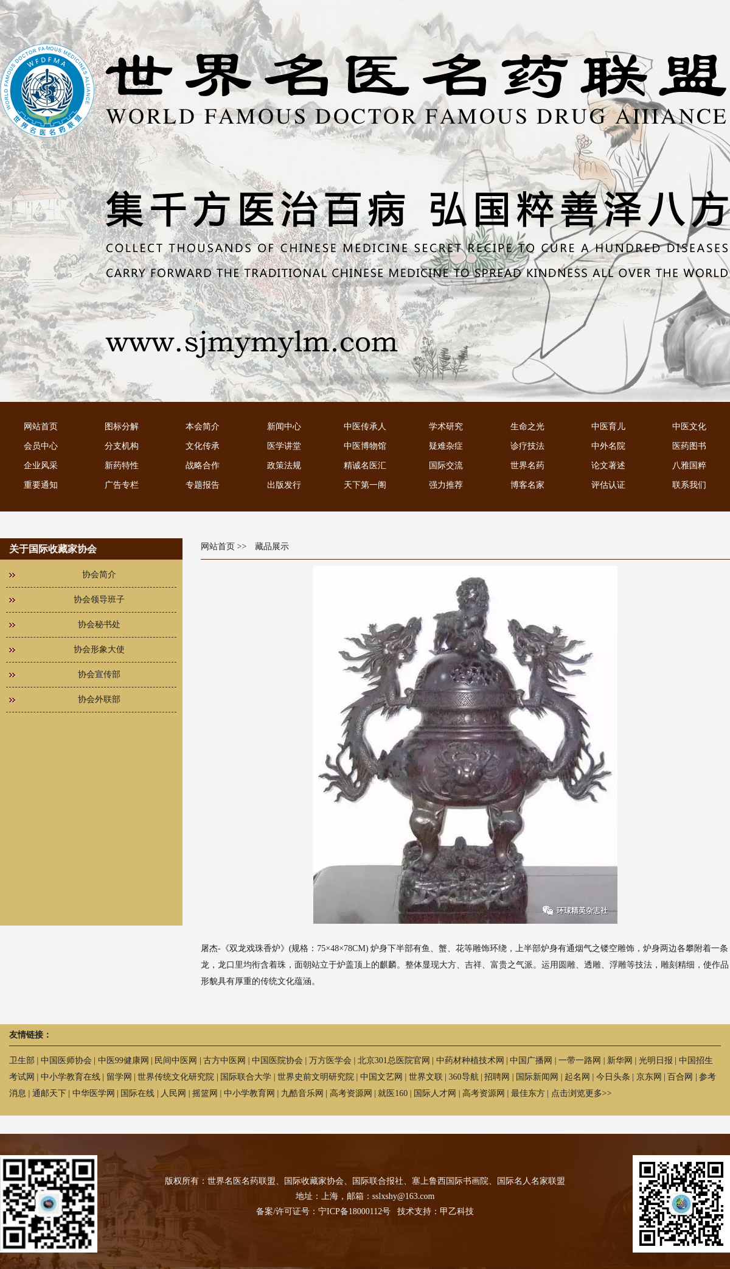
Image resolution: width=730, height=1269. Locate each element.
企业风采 (41, 465)
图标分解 (122, 426)
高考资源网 (351, 1093)
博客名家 (527, 485)
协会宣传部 (99, 674)
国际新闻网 (537, 1076)
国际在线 (137, 1093)
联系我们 (689, 485)
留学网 (119, 1076)
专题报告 (203, 485)
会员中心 (41, 446)
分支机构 (122, 446)
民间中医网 (176, 1060)
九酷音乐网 (302, 1093)
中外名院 (608, 446)
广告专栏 (122, 485)
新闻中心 (284, 426)
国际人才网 (435, 1093)
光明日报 (656, 1060)
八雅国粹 (689, 465)
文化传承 (203, 446)
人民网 (173, 1093)
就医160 (393, 1093)
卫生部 (22, 1060)
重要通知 (41, 485)
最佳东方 (528, 1093)
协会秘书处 (99, 624)
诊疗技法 (527, 446)
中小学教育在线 (70, 1076)
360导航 (464, 1076)
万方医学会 (330, 1060)
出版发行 (284, 485)
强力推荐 (446, 485)
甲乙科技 (457, 1211)
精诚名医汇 (365, 465)
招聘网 (497, 1076)
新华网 (620, 1060)
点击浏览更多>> (581, 1093)
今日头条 (613, 1076)
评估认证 (608, 485)
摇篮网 (205, 1093)
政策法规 (284, 465)
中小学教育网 (249, 1093)
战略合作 (203, 465)
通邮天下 (49, 1093)
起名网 (577, 1076)
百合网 (680, 1076)
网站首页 (41, 426)
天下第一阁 (365, 485)
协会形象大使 (99, 649)
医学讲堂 (284, 446)
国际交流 (446, 465)
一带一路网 (579, 1060)
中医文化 (689, 426)
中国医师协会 (66, 1060)
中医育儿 (608, 426)
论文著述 (608, 465)
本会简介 (203, 426)
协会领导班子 (99, 599)
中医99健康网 (123, 1060)
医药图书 (689, 446)
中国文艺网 (381, 1076)
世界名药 (527, 465)
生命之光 (527, 426)
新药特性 (122, 465)
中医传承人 (365, 426)
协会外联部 (99, 699)
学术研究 (446, 426)
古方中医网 (224, 1060)
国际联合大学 (245, 1076)
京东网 (649, 1076)
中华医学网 (93, 1093)
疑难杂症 (446, 446)
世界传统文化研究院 (175, 1076)
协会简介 (99, 574)
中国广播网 (531, 1060)
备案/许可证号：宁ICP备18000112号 (323, 1211)
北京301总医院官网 (394, 1060)
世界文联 (426, 1076)
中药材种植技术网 (470, 1060)
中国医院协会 (277, 1060)
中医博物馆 (365, 446)
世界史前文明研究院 (315, 1076)
